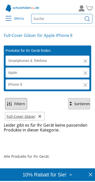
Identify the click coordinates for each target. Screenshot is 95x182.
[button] (85, 61)
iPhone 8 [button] (15, 84)
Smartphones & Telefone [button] (27, 61)
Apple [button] (12, 73)
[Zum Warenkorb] (89, 8)
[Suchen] (87, 18)
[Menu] (5, 15)
